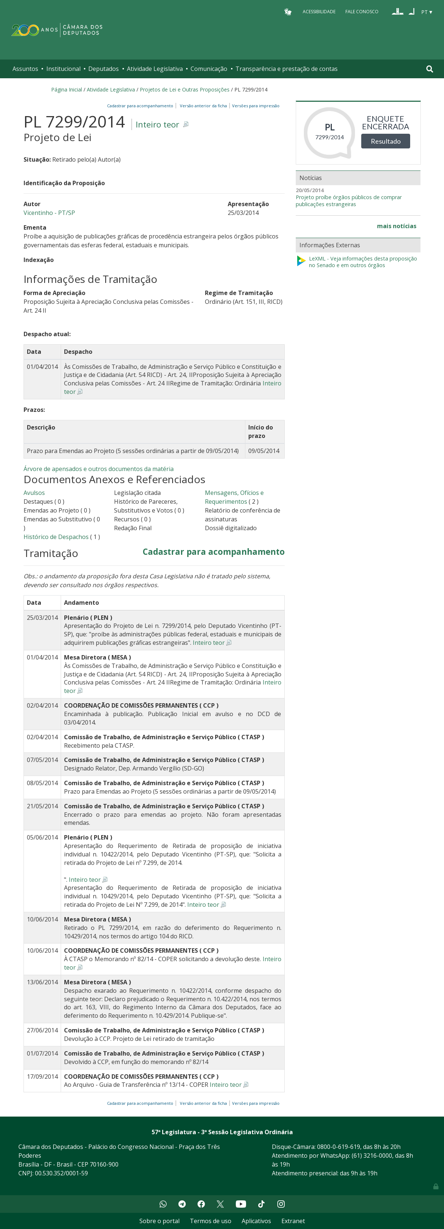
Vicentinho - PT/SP (49, 213)
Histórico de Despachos (56, 537)
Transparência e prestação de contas (286, 69)
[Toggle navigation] (430, 69)
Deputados (103, 69)
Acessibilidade (319, 11)
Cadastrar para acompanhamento (141, 105)
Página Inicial (66, 89)
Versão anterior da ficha (203, 105)
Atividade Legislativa (155, 69)
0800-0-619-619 (338, 1147)
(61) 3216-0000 (372, 1155)
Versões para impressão (255, 105)
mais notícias (396, 226)
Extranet (293, 1221)
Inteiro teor (157, 124)
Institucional (63, 69)
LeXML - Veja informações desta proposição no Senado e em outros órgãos (356, 262)
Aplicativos (256, 1221)
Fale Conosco (362, 11)
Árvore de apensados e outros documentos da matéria (99, 469)
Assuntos (25, 69)
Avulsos (34, 493)
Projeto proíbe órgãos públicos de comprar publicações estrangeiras (349, 201)
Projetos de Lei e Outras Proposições (185, 89)
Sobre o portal (159, 1221)
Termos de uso (210, 1221)
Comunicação (209, 69)
